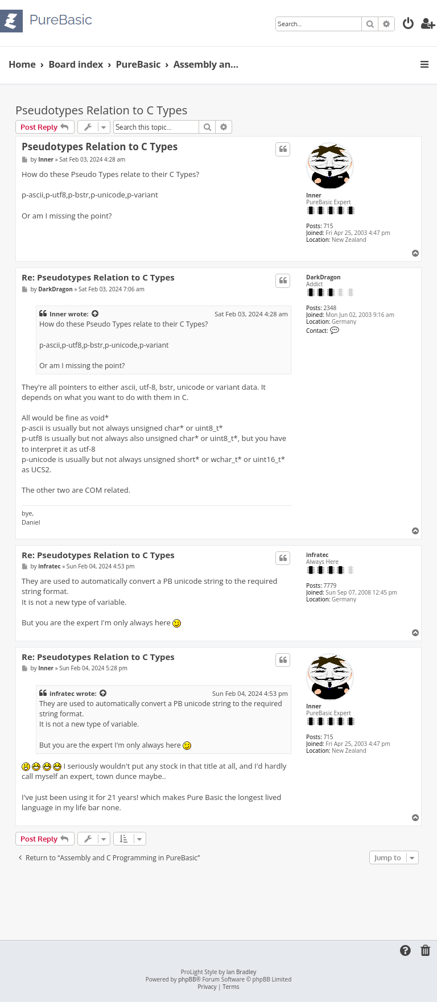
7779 (329, 585)
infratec (317, 554)
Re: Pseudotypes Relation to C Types (98, 277)
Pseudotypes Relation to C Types (101, 110)
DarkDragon (323, 277)
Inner (313, 195)
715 (328, 225)
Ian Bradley (241, 972)
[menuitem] (409, 24)
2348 (329, 307)
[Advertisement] (222, 898)
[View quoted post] (95, 314)
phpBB (187, 979)
